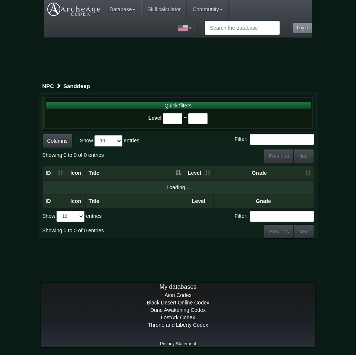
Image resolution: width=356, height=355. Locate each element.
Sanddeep (76, 86)
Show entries (109, 140)
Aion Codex (177, 295)
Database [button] (123, 9)
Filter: (274, 139)
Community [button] (208, 9)
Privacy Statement (178, 343)
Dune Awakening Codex (178, 310)
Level (155, 118)
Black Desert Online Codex (178, 303)
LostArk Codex (178, 317)
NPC (48, 86)
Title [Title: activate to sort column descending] (94, 173)
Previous (279, 156)
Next (303, 156)
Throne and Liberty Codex (178, 325)
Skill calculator (163, 9)
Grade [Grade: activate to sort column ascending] (259, 173)
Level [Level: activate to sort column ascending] (194, 173)
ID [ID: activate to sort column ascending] (48, 173)
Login (302, 27)
